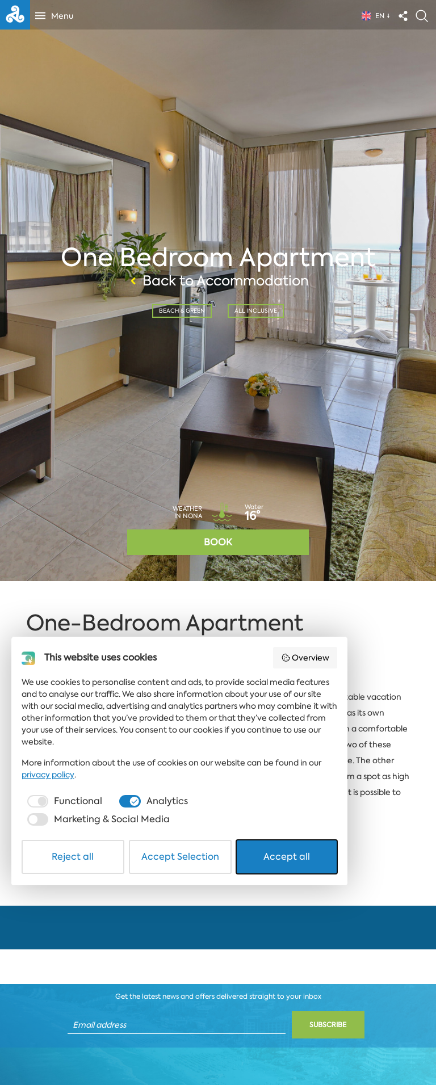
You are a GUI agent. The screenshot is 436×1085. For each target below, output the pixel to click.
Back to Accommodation (218, 280)
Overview (379, 889)
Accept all (348, 1047)
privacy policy (352, 983)
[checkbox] (67, 1010)
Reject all (88, 1047)
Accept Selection (219, 1047)
